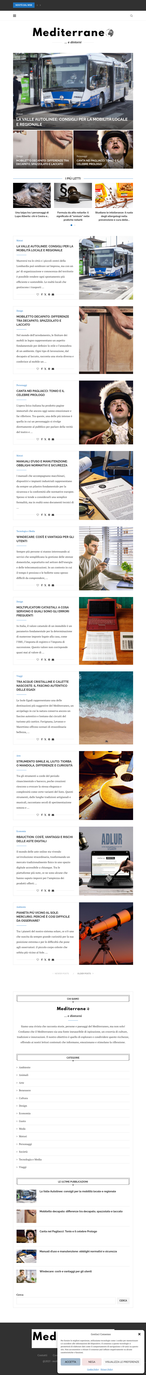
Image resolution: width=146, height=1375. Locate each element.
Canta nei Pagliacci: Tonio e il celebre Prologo (98, 162)
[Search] (131, 16)
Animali (23, 1075)
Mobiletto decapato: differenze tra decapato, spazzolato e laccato (42, 162)
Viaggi (23, 1167)
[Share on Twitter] (45, 294)
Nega (91, 1361)
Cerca (20, 1294)
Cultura (23, 1098)
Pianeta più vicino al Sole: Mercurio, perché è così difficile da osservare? (43, 917)
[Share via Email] (53, 294)
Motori (23, 1136)
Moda (22, 1128)
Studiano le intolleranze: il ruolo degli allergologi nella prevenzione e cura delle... (114, 216)
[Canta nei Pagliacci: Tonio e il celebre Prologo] (103, 149)
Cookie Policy (93, 1369)
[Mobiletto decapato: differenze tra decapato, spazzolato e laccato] (43, 149)
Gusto (22, 1121)
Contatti (42, 1355)
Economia (25, 1113)
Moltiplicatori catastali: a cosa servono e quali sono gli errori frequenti (43, 611)
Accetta (70, 1361)
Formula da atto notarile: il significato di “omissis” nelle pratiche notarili (72, 216)
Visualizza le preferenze (122, 1361)
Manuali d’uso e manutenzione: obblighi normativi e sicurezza (78, 1251)
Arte (21, 1083)
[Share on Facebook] (41, 294)
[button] (139, 1334)
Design (23, 1106)
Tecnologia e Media (30, 1159)
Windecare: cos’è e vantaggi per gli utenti (66, 1271)
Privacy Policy (107, 1369)
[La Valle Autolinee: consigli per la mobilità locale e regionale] (73, 91)
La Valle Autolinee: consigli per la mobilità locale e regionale (78, 1191)
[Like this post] (38, 294)
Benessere (25, 1090)
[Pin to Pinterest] (49, 294)
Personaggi (25, 1144)
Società (23, 1151)
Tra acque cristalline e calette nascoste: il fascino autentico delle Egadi (43, 686)
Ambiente (25, 1067)
